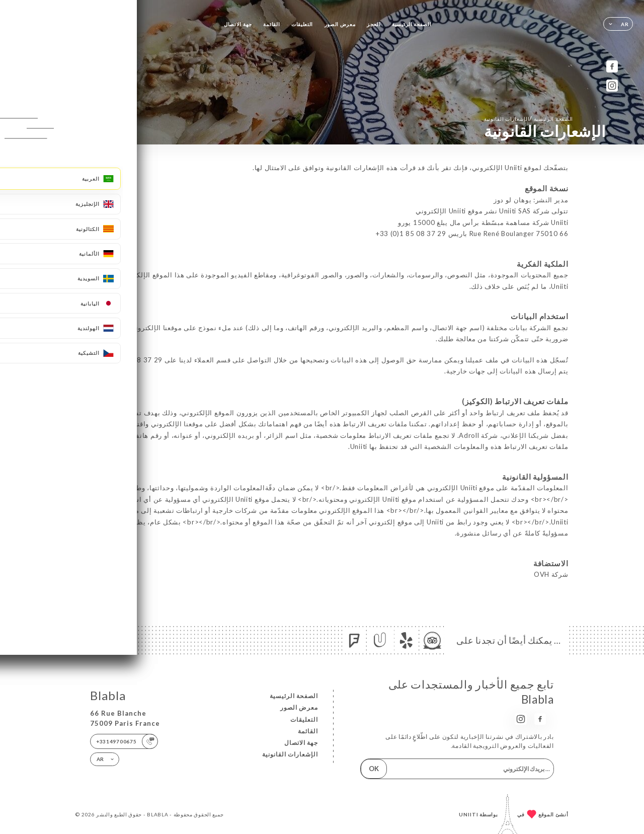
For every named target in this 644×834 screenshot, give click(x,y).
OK (374, 769)
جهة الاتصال (238, 24)
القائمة (271, 24)
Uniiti (468, 814)
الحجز (374, 24)
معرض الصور (340, 24)
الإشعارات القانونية (290, 754)
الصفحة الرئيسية (411, 24)
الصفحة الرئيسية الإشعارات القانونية (528, 118)
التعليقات (302, 24)
